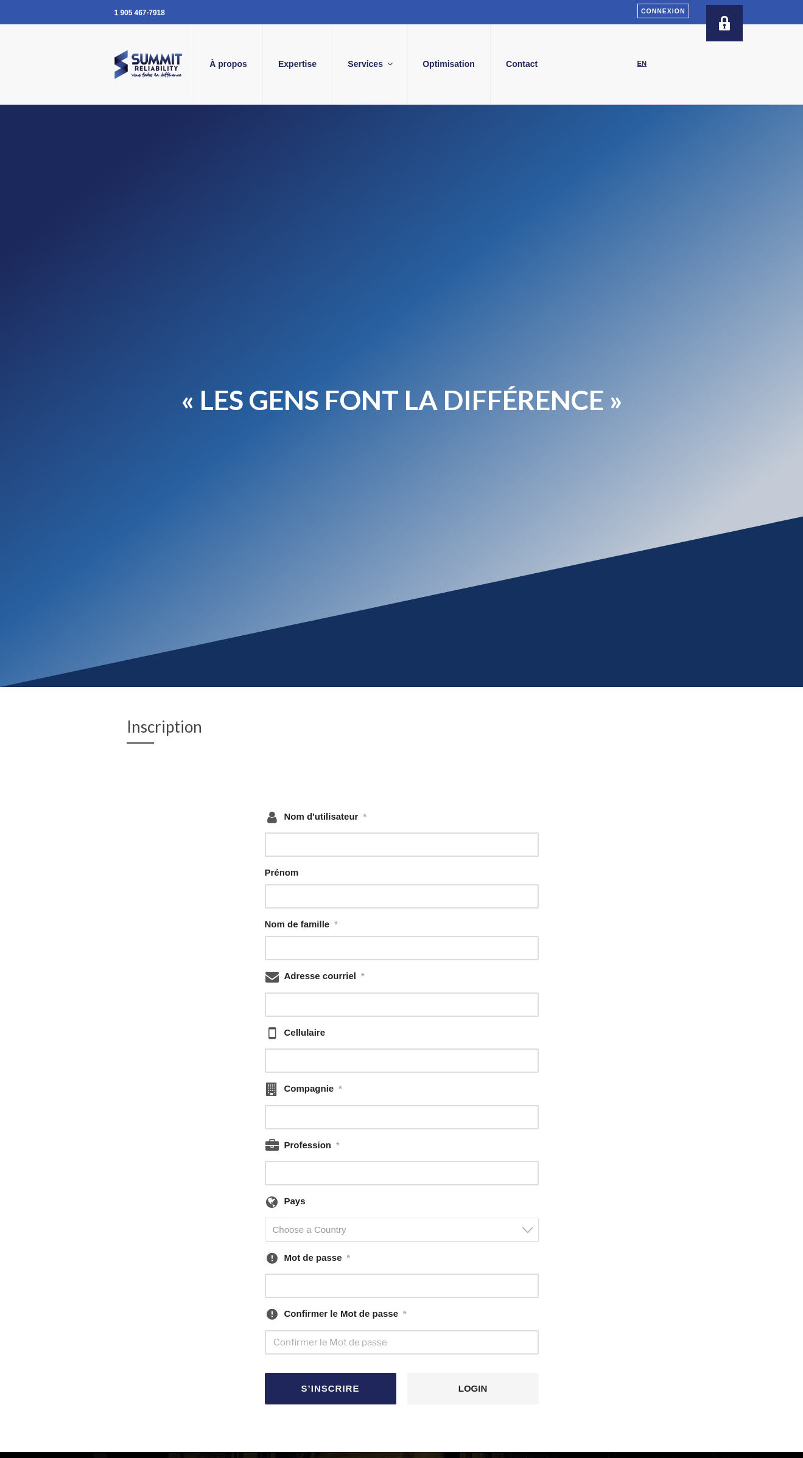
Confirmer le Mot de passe (345, 1313)
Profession (312, 1145)
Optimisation (495, 64)
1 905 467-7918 (139, 13)
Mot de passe (317, 1257)
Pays (295, 1201)
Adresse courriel (324, 976)
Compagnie (313, 1088)
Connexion (663, 11)
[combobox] (402, 1230)
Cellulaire (305, 1032)
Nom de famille (301, 924)
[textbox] (405, 1229)
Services (417, 64)
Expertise (343, 64)
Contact (568, 64)
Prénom (282, 872)
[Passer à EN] (642, 64)
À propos (274, 64)
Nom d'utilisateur (325, 816)
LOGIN (473, 1388)
